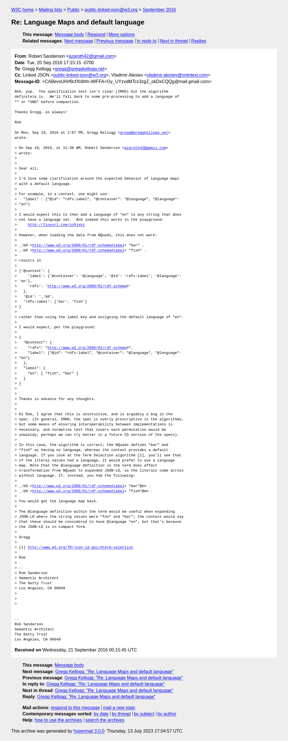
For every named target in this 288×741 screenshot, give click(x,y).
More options (122, 34)
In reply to (146, 41)
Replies (198, 41)
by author (167, 713)
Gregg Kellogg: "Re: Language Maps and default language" (114, 671)
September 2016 (159, 9)
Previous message (115, 41)
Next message (78, 41)
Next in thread (174, 41)
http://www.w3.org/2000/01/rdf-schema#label (78, 245)
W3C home (22, 9)
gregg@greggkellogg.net (79, 68)
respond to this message (75, 707)
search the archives (105, 720)
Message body (69, 34)
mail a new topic (119, 707)
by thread (121, 713)
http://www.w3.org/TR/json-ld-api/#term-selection (80, 547)
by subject (144, 713)
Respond (96, 34)
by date (101, 713)
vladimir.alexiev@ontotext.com (177, 75)
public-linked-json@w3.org (111, 9)
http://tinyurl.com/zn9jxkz (56, 224)
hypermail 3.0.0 (88, 731)
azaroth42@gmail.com (91, 56)
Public (73, 9)
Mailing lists (50, 9)
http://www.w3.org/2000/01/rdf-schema (87, 286)
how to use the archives (58, 720)
